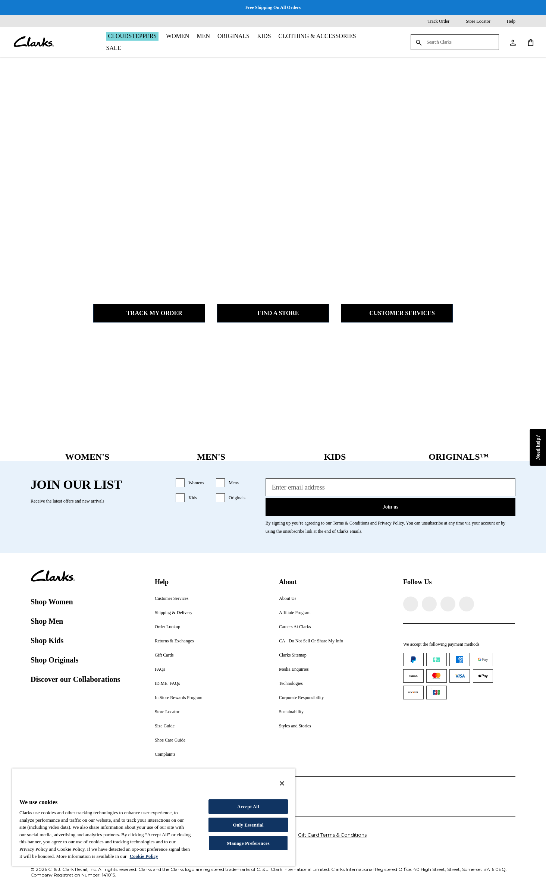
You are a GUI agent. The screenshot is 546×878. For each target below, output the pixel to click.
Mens (234, 482)
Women (177, 36)
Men (203, 36)
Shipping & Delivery (173, 612)
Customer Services (397, 313)
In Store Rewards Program (179, 697)
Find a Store (273, 313)
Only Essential (248, 825)
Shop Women (52, 602)
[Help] (505, 21)
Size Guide (165, 725)
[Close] (282, 783)
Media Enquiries (294, 669)
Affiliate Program (295, 612)
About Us (287, 598)
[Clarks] (33, 42)
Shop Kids (47, 640)
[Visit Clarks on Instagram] (429, 604)
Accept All (248, 806)
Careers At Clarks (295, 626)
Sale (113, 48)
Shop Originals (54, 660)
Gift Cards (164, 655)
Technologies (291, 683)
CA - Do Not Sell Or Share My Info (311, 640)
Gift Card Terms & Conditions (332, 835)
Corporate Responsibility (301, 697)
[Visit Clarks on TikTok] (447, 604)
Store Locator (167, 711)
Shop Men (47, 621)
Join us (390, 507)
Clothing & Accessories (317, 36)
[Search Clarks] (455, 43)
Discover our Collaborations (75, 679)
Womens (196, 482)
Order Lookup (167, 626)
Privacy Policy (391, 523)
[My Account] (512, 42)
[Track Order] (433, 21)
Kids (264, 36)
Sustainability (291, 711)
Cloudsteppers (132, 36)
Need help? (537, 447)
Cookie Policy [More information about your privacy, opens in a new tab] (144, 856)
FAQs (160, 669)
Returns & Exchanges (174, 640)
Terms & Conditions (351, 523)
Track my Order (149, 313)
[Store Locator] (472, 21)
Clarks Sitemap (293, 655)
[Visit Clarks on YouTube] (466, 604)
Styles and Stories (295, 725)
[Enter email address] (390, 487)
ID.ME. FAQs (167, 683)
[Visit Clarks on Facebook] (410, 604)
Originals (233, 36)
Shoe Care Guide (170, 740)
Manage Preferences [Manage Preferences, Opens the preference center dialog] (248, 843)
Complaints (165, 754)
